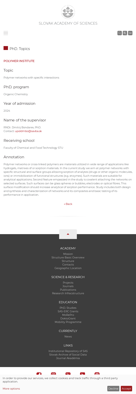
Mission (68, 254)
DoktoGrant (68, 318)
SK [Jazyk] (130, 33)
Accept (126, 388)
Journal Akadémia (68, 358)
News (68, 336)
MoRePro (68, 315)
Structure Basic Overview (68, 257)
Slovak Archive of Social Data (68, 354)
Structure (68, 261)
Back (68, 204)
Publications (68, 289)
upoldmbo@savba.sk (28, 131)
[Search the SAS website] (119, 33)
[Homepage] (68, 12)
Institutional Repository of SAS (68, 351)
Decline (113, 388)
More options (11, 388)
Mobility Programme (68, 322)
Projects (68, 282)
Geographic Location (68, 268)
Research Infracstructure (68, 293)
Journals (68, 286)
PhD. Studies (68, 307)
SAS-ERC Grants (68, 311)
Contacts (68, 264)
